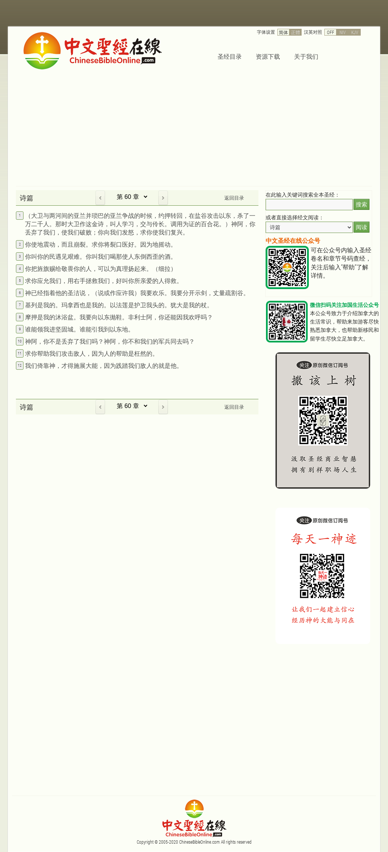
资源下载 (268, 56)
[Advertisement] (194, 129)
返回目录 (234, 197)
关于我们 (306, 56)
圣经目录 (229, 56)
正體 (295, 32)
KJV (354, 32)
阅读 (361, 227)
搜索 (361, 204)
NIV (343, 32)
